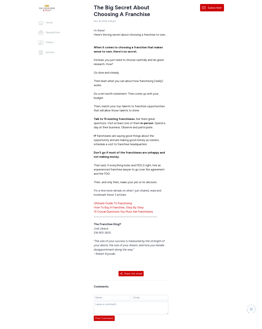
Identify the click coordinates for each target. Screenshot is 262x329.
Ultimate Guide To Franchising (113, 203)
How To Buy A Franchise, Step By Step (119, 207)
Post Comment (104, 318)
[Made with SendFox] (251, 309)
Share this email (131, 273)
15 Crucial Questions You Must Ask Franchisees (123, 211)
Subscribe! (215, 7)
